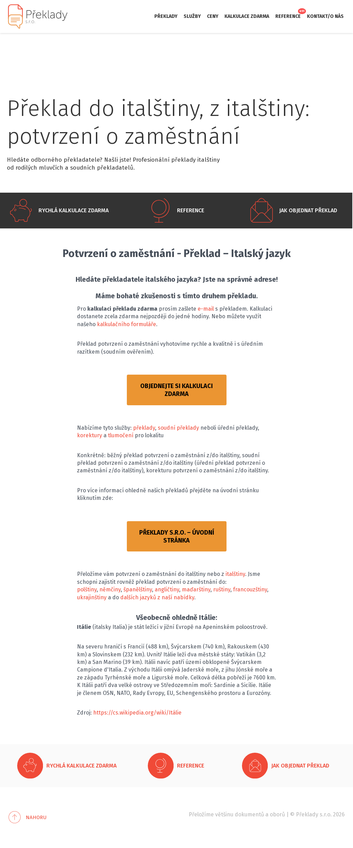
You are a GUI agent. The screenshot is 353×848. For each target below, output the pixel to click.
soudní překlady (178, 428)
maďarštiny (196, 589)
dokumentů (249, 814)
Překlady (165, 16)
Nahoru (36, 817)
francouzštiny (250, 589)
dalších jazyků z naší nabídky (157, 597)
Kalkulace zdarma (246, 16)
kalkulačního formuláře (126, 324)
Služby (192, 16)
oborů (277, 814)
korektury (89, 435)
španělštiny (137, 589)
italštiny (235, 574)
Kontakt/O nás (325, 16)
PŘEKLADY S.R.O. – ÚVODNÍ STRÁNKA (176, 536)
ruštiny (221, 589)
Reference (288, 16)
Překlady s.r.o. (314, 814)
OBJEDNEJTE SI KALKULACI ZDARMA (176, 390)
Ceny (212, 16)
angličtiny (167, 589)
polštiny (87, 589)
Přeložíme (201, 814)
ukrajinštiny (92, 597)
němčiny (110, 589)
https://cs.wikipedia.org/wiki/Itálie (137, 712)
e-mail (206, 308)
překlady (144, 428)
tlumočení (120, 435)
